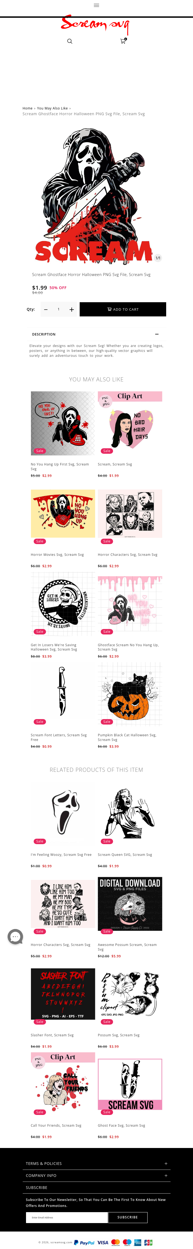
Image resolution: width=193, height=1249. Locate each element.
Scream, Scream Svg (115, 464)
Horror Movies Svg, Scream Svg (57, 554)
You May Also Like (52, 108)
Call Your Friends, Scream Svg (56, 1125)
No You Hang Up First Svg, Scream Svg (60, 466)
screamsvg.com (62, 1242)
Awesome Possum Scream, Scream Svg (127, 947)
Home (28, 108)
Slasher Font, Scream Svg (52, 1035)
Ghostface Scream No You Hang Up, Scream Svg (128, 647)
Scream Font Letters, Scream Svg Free (59, 737)
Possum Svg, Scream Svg (119, 1035)
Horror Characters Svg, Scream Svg (128, 554)
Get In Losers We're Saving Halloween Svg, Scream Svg (54, 647)
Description (98, 335)
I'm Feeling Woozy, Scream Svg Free (61, 854)
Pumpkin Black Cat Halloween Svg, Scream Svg (127, 737)
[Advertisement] (96, 58)
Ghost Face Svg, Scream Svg (121, 1125)
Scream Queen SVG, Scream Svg (125, 854)
